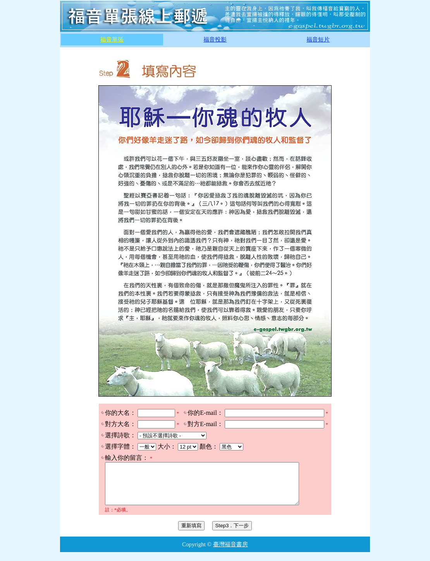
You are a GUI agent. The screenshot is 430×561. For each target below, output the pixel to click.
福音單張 (112, 39)
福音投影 (215, 39)
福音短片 (318, 39)
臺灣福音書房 (230, 552)
